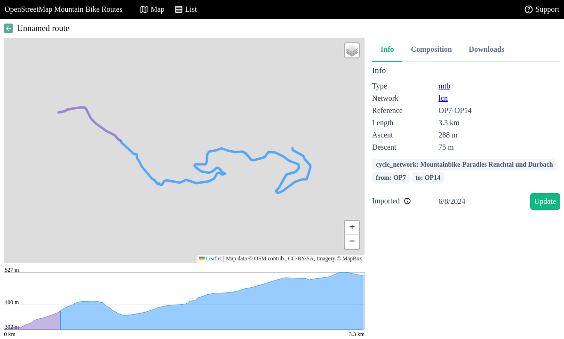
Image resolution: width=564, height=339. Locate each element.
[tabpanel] (466, 139)
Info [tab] (387, 49)
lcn (443, 98)
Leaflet (210, 258)
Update (545, 201)
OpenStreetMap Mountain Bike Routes (63, 9)
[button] (352, 50)
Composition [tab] (431, 49)
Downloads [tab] (487, 49)
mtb (444, 86)
